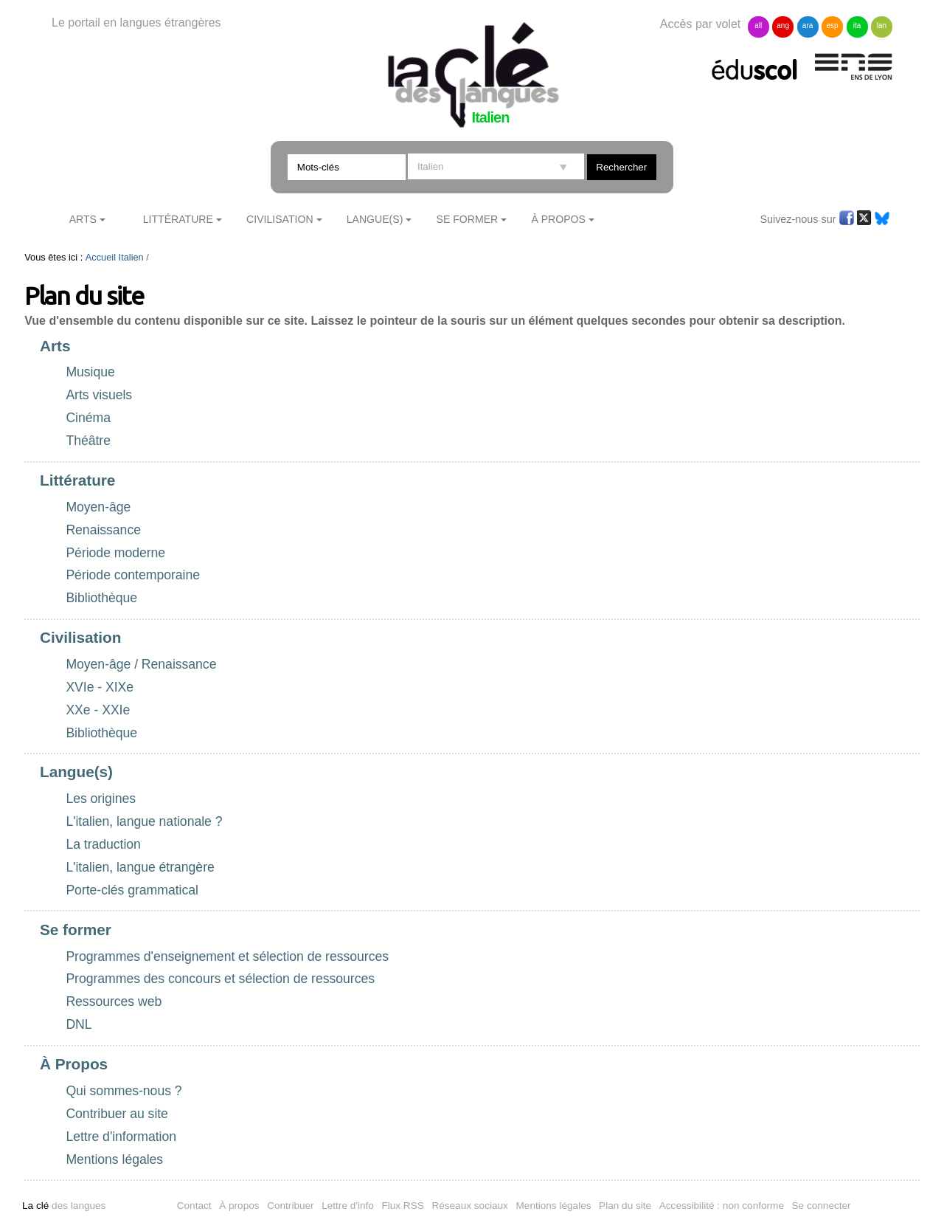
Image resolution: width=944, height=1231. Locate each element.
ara (807, 25)
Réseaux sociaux (469, 1205)
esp (832, 25)
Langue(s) (375, 219)
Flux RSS (402, 1205)
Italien (131, 257)
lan (881, 25)
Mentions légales (553, 1205)
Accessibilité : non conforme (721, 1205)
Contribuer (290, 1205)
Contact (194, 1205)
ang (783, 25)
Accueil (101, 257)
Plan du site (625, 1205)
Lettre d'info (348, 1205)
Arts (83, 219)
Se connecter (821, 1205)
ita (857, 25)
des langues (63, 1205)
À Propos (558, 219)
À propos (239, 1205)
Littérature (178, 219)
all (758, 25)
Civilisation (279, 219)
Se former (468, 219)
